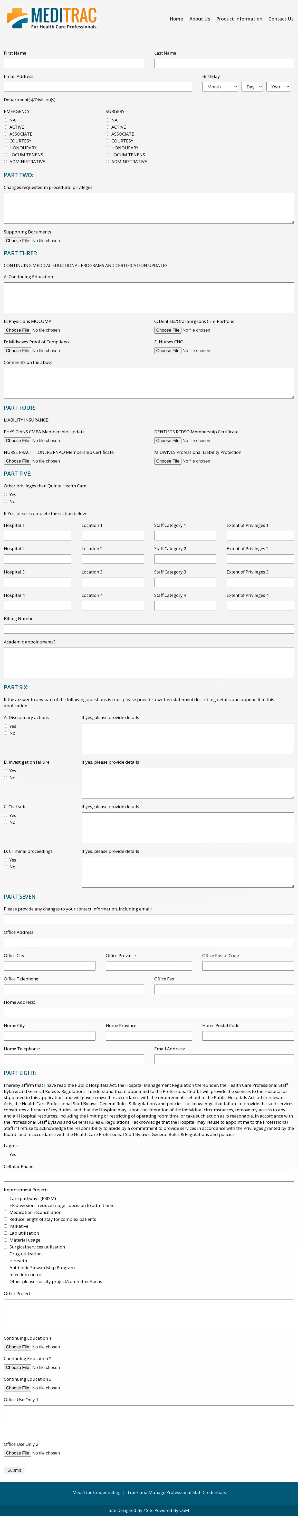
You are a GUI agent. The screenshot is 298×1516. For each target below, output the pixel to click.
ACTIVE (16, 127)
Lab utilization (24, 1233)
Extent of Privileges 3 (248, 572)
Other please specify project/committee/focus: (56, 1281)
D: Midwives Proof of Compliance (37, 342)
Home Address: (19, 1002)
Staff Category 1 (170, 525)
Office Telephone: (21, 979)
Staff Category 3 (170, 572)
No (12, 501)
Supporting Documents (27, 232)
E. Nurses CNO (169, 342)
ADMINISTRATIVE (27, 162)
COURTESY (20, 141)
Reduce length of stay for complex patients (52, 1219)
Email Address (18, 76)
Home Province (121, 1025)
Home (176, 19)
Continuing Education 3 (28, 1379)
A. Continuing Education (28, 277)
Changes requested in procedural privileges (48, 187)
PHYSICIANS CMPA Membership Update (44, 432)
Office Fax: (164, 979)
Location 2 (92, 548)
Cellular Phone (18, 1166)
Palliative (18, 1226)
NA (12, 120)
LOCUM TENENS (26, 155)
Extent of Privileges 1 (248, 525)
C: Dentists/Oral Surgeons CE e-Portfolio (194, 321)
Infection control (26, 1274)
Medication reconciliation (35, 1212)
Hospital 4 (14, 595)
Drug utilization (25, 1254)
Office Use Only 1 (21, 1399)
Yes (12, 494)
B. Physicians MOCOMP (27, 321)
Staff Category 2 (170, 548)
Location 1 (92, 525)
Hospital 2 (14, 548)
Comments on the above (28, 362)
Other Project (17, 1293)
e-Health (18, 1261)
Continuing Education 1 (28, 1338)
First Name (15, 53)
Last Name (165, 53)
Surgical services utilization (37, 1247)
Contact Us (281, 19)
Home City (14, 1025)
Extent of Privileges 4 (248, 595)
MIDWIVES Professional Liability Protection (197, 452)
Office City (14, 955)
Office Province (121, 955)
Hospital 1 (14, 525)
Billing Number (19, 618)
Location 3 (92, 572)
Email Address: (169, 1049)
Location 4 (92, 595)
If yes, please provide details (110, 717)
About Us (199, 19)
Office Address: (19, 932)
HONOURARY (22, 148)
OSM (184, 1510)
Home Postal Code (220, 1025)
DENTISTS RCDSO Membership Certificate (196, 432)
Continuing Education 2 (28, 1358)
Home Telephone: (22, 1049)
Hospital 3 (14, 572)
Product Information (239, 19)
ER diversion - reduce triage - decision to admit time (61, 1205)
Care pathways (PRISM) (32, 1198)
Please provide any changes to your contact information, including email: (78, 909)
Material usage (24, 1240)
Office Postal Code (220, 955)
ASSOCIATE (20, 134)
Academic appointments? (29, 642)
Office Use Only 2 (21, 1444)
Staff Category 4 (170, 595)
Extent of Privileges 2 (248, 548)
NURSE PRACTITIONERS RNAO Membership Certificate (59, 452)
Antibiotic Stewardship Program (42, 1268)
